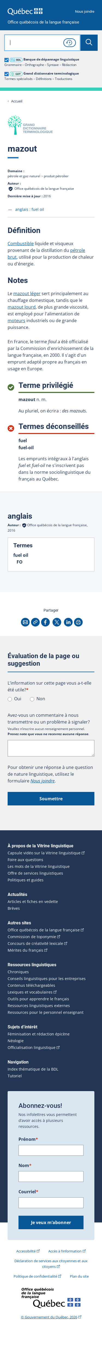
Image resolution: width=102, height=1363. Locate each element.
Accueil (16, 101)
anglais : (29, 209)
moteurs (16, 321)
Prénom (28, 1139)
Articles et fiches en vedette (33, 901)
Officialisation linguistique (31, 1047)
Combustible (21, 243)
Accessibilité (26, 1251)
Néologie (16, 1041)
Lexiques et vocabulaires (30, 992)
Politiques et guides (26, 880)
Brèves (14, 908)
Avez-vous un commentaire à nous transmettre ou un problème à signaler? (49, 718)
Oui (17, 699)
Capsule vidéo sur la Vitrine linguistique (44, 853)
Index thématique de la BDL (33, 1069)
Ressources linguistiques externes (39, 1006)
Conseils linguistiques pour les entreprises (47, 979)
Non (40, 699)
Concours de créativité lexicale (35, 943)
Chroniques (18, 972)
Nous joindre (84, 11)
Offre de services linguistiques (35, 873)
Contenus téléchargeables (31, 985)
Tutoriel (15, 1076)
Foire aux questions (25, 860)
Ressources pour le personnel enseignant (46, 1012)
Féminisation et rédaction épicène (39, 1034)
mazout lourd (22, 307)
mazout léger (27, 293)
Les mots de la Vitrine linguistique (39, 866)
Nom (25, 1165)
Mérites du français (25, 950)
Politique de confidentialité (35, 1276)
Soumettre (51, 799)
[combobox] (42, 43)
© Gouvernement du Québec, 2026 (49, 1317)
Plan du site (79, 1276)
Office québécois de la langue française (43, 22)
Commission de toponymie (32, 937)
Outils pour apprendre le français (38, 999)
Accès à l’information (65, 1251)
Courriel (28, 1192)
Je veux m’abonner (51, 1222)
